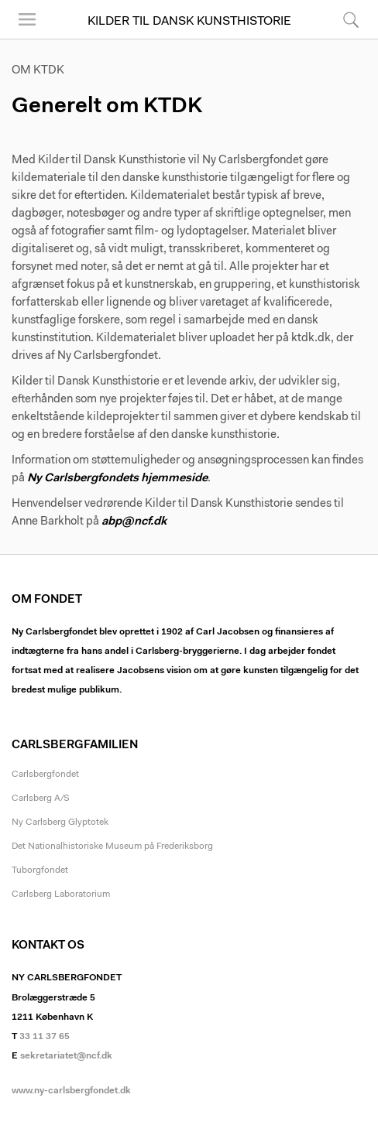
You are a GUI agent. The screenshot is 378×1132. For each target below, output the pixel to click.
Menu (27, 19)
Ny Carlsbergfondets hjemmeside (117, 478)
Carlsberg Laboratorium (61, 894)
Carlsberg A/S (41, 798)
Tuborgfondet (40, 870)
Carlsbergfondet (45, 774)
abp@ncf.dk (134, 522)
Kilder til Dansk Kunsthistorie (189, 21)
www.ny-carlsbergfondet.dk (71, 1091)
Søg (351, 19)
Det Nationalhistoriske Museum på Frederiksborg (112, 846)
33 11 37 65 (44, 1036)
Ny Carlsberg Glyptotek (60, 822)
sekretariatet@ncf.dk (66, 1056)
